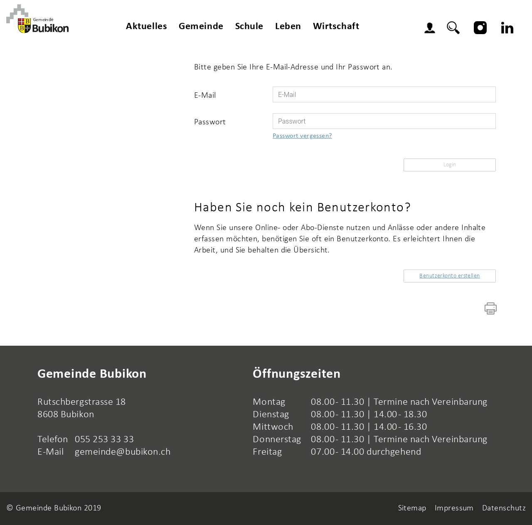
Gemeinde (201, 27)
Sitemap (412, 508)
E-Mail (205, 96)
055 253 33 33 (104, 440)
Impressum (454, 508)
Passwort (210, 122)
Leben (288, 27)
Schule (249, 27)
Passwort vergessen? (302, 136)
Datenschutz (504, 508)
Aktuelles (146, 27)
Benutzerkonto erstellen (449, 276)
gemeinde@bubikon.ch (122, 452)
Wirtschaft (336, 27)
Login (432, 29)
